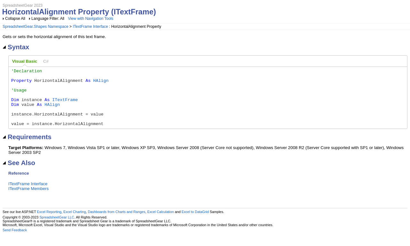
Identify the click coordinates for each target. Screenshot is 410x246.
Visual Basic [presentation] (24, 61)
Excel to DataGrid (195, 223)
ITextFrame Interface (90, 26)
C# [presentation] (46, 61)
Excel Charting (74, 223)
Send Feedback (15, 241)
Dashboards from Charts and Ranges (116, 223)
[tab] (25, 61)
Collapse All (15, 18)
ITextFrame (65, 106)
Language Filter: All (48, 18)
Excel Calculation (160, 223)
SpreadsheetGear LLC (56, 229)
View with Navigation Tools (90, 18)
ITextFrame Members (28, 200)
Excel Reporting (49, 223)
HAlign (101, 83)
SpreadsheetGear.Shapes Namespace (35, 26)
